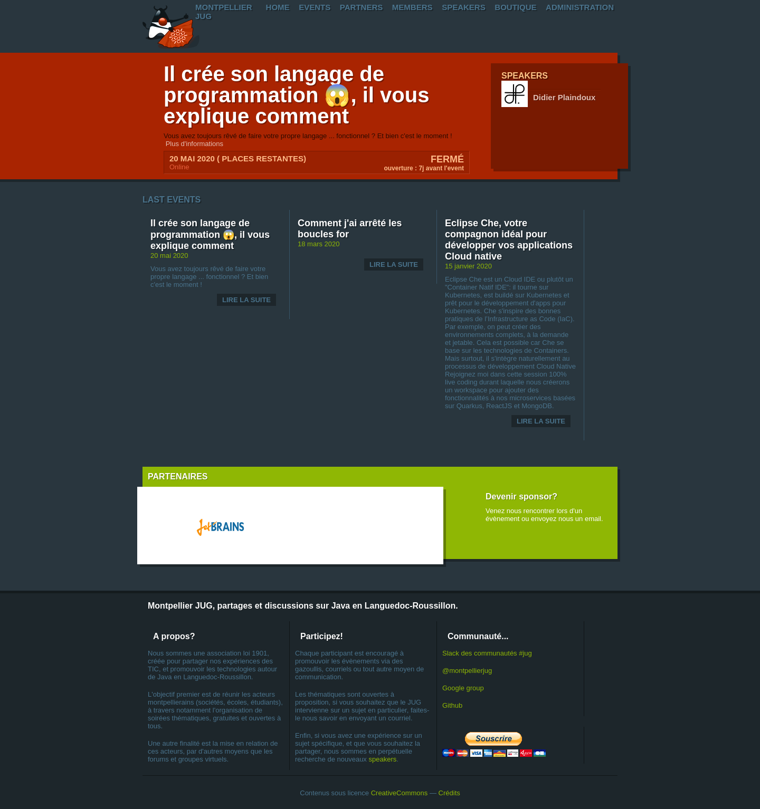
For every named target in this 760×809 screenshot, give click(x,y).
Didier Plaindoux (564, 97)
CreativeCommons (399, 793)
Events (314, 7)
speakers (382, 759)
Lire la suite (246, 300)
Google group (463, 688)
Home (278, 7)
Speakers (464, 7)
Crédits (449, 793)
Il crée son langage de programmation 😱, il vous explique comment (296, 95)
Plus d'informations (194, 144)
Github (452, 705)
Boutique (515, 7)
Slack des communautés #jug (487, 653)
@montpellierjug (467, 671)
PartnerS (361, 7)
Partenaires (178, 476)
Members (412, 7)
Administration (580, 7)
